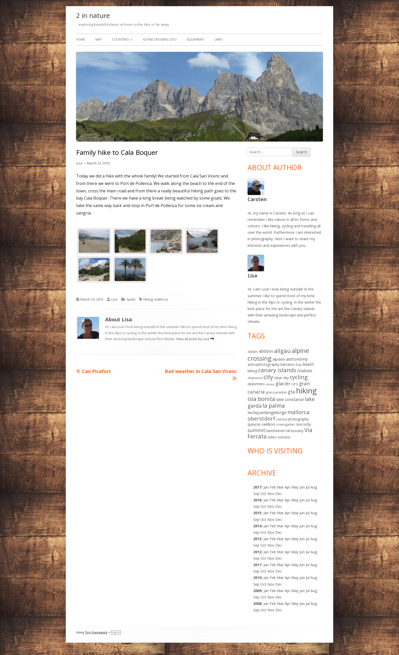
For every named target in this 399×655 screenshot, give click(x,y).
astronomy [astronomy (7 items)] (297, 359)
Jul (308, 487)
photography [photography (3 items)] (298, 419)
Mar (280, 487)
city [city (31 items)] (268, 377)
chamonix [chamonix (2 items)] (255, 378)
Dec (278, 532)
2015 (257, 512)
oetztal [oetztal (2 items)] (281, 419)
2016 (257, 500)
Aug (314, 487)
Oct (263, 506)
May (294, 500)
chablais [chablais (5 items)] (304, 370)
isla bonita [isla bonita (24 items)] (261, 399)
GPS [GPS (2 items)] (295, 384)
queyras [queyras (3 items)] (254, 424)
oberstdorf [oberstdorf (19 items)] (261, 418)
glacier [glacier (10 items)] (283, 383)
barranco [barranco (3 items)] (287, 364)
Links (218, 39)
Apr (287, 500)
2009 (257, 590)
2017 (257, 487)
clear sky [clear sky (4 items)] (281, 377)
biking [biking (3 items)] (252, 370)
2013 (257, 538)
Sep (256, 506)
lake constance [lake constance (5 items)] (290, 399)
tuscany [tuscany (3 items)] (297, 430)
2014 (257, 525)
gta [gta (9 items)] (291, 392)
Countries (120, 39)
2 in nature (93, 15)
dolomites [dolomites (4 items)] (256, 383)
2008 (257, 603)
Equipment (195, 39)
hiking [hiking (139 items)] (306, 391)
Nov (270, 532)
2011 (257, 564)
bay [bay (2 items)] (299, 364)
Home (80, 39)
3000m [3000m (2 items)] (253, 352)
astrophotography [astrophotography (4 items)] (263, 364)
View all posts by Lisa (193, 338)
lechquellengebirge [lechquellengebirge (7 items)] (267, 412)
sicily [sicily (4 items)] (307, 424)
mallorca (161, 299)
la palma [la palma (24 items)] (273, 405)
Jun (302, 487)
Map (98, 39)
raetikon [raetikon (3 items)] (268, 424)
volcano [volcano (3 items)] (284, 437)
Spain (130, 299)
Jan (266, 487)
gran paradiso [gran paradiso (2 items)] (276, 392)
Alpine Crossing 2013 (160, 39)
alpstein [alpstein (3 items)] (279, 359)
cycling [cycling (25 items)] (299, 377)
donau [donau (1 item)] (270, 384)
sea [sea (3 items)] (299, 424)
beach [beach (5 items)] (308, 364)
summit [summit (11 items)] (256, 430)
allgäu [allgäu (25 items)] (282, 350)
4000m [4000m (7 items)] (266, 351)
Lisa (79, 163)
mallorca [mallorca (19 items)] (298, 412)
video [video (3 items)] (272, 437)
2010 (257, 577)
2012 (257, 551)
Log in (116, 632)
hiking (148, 299)
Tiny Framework (96, 632)
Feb (273, 538)
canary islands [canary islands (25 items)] (277, 370)
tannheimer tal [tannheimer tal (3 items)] (278, 430)
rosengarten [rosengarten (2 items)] (285, 424)
